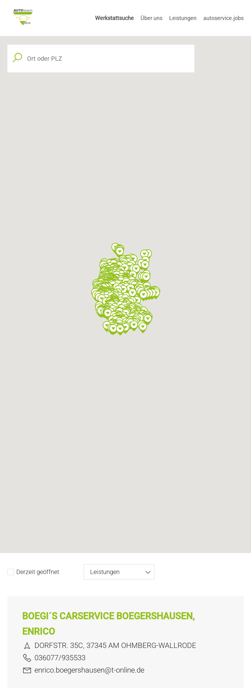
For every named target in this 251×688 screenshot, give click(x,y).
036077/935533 (54, 658)
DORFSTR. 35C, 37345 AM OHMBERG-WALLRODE (109, 645)
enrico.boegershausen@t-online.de (83, 670)
